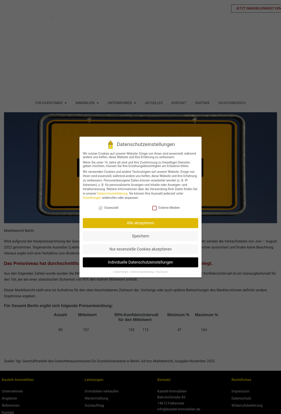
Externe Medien (166, 207)
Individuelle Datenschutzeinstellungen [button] (140, 262)
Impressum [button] (162, 271)
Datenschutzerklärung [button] (142, 271)
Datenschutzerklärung (112, 193)
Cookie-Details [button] (121, 271)
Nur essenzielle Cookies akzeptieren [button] (140, 249)
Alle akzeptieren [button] (140, 223)
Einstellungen (92, 197)
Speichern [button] (140, 236)
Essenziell (108, 207)
